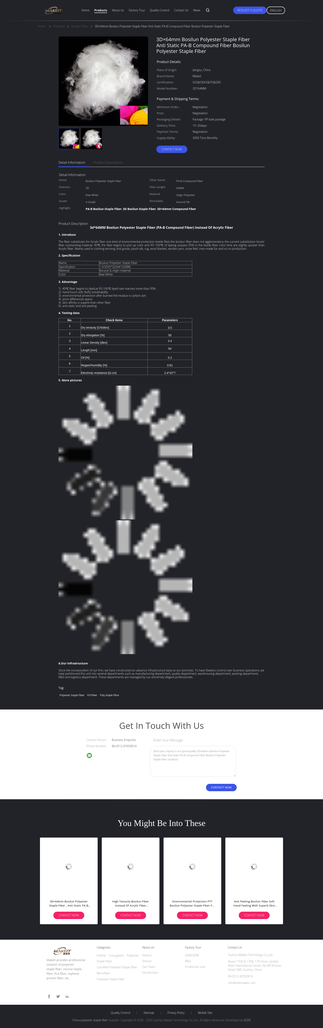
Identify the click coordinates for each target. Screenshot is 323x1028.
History (146, 955)
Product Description (108, 162)
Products (100, 10)
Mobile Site (205, 1012)
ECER (247, 1020)
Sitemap (149, 1012)
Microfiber (103, 973)
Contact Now (172, 149)
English (276, 10)
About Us (118, 10)
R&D (188, 961)
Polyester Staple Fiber (111, 979)
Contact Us (181, 10)
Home (85, 10)
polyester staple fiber (72, 695)
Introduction (150, 972)
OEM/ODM (192, 955)
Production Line (195, 967)
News (196, 10)
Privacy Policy (176, 1012)
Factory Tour (137, 10)
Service (146, 961)
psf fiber (92, 695)
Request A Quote (249, 10)
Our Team (148, 967)
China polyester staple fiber (90, 1020)
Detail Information (72, 162)
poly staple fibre (109, 695)
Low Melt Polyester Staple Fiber (117, 967)
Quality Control (159, 10)
